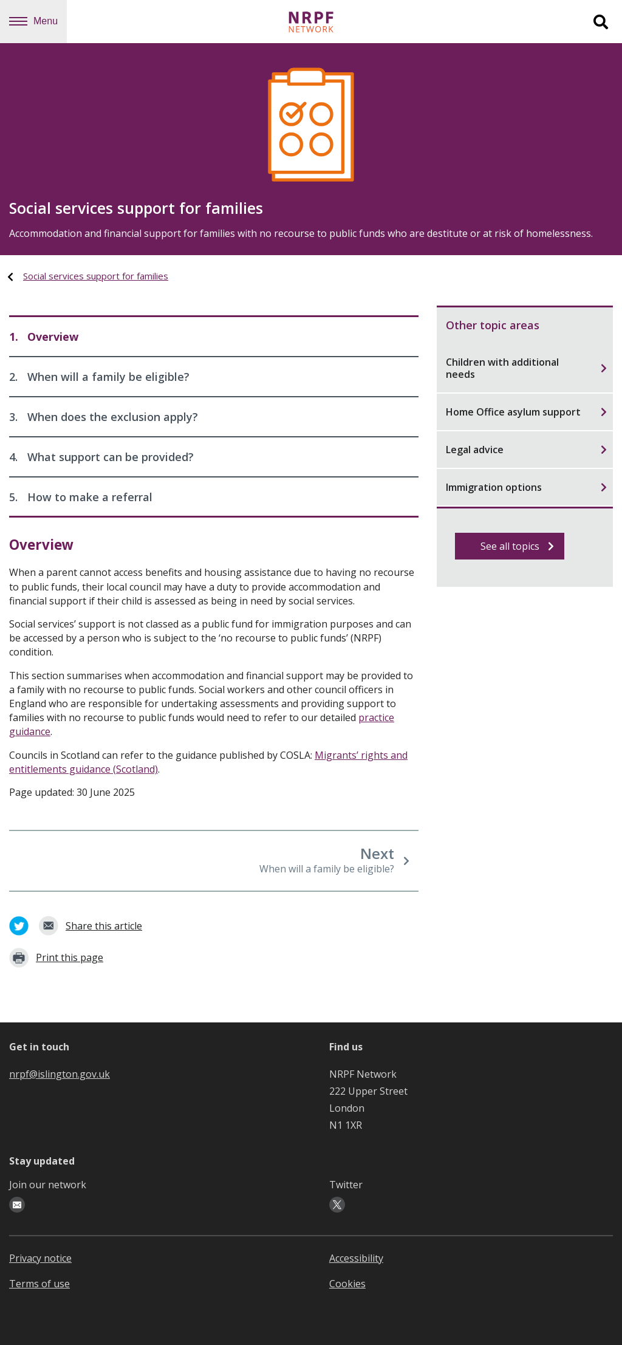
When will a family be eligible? (99, 376)
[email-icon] (17, 1205)
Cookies (347, 1283)
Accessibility (356, 1258)
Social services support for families (95, 276)
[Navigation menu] (18, 21)
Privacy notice (40, 1258)
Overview (43, 336)
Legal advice (526, 449)
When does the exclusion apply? (103, 416)
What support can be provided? (101, 457)
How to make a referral (80, 497)
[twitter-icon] (337, 1205)
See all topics (517, 546)
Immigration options (526, 487)
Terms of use (39, 1283)
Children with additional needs (526, 368)
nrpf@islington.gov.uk (59, 1074)
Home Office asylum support (526, 412)
